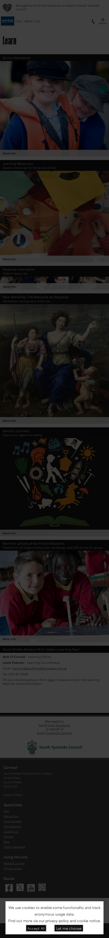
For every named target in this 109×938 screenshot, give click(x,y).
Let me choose (69, 928)
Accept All (36, 928)
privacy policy (57, 920)
